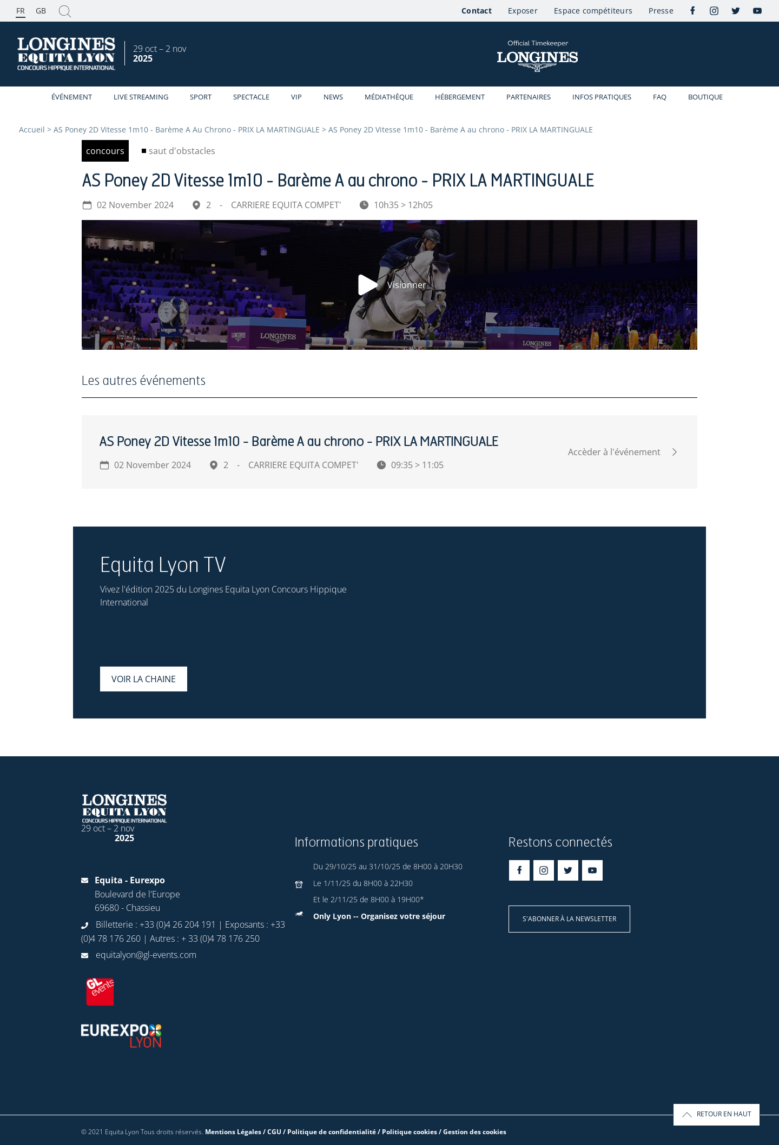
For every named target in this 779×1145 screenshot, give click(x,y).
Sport (201, 97)
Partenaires (528, 97)
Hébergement (460, 97)
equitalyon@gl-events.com (146, 955)
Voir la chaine (143, 679)
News (333, 97)
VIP (296, 97)
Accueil (32, 129)
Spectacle (251, 97)
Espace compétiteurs (593, 10)
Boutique (705, 97)
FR (20, 10)
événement (71, 97)
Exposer (523, 10)
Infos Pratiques (601, 97)
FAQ (659, 97)
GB (41, 10)
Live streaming (141, 97)
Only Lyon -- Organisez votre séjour (379, 916)
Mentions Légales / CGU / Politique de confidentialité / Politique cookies (321, 1131)
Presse (661, 10)
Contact (476, 10)
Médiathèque (389, 97)
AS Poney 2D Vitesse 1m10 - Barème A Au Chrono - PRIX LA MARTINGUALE (187, 129)
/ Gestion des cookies (472, 1131)
